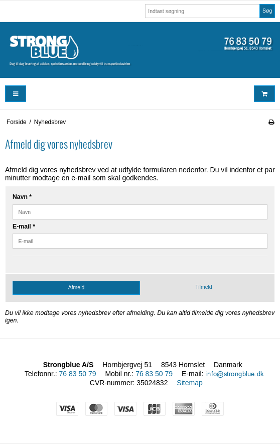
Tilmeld (203, 287)
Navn (22, 196)
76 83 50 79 (77, 374)
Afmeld (76, 287)
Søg (267, 11)
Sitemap (189, 383)
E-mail (24, 226)
